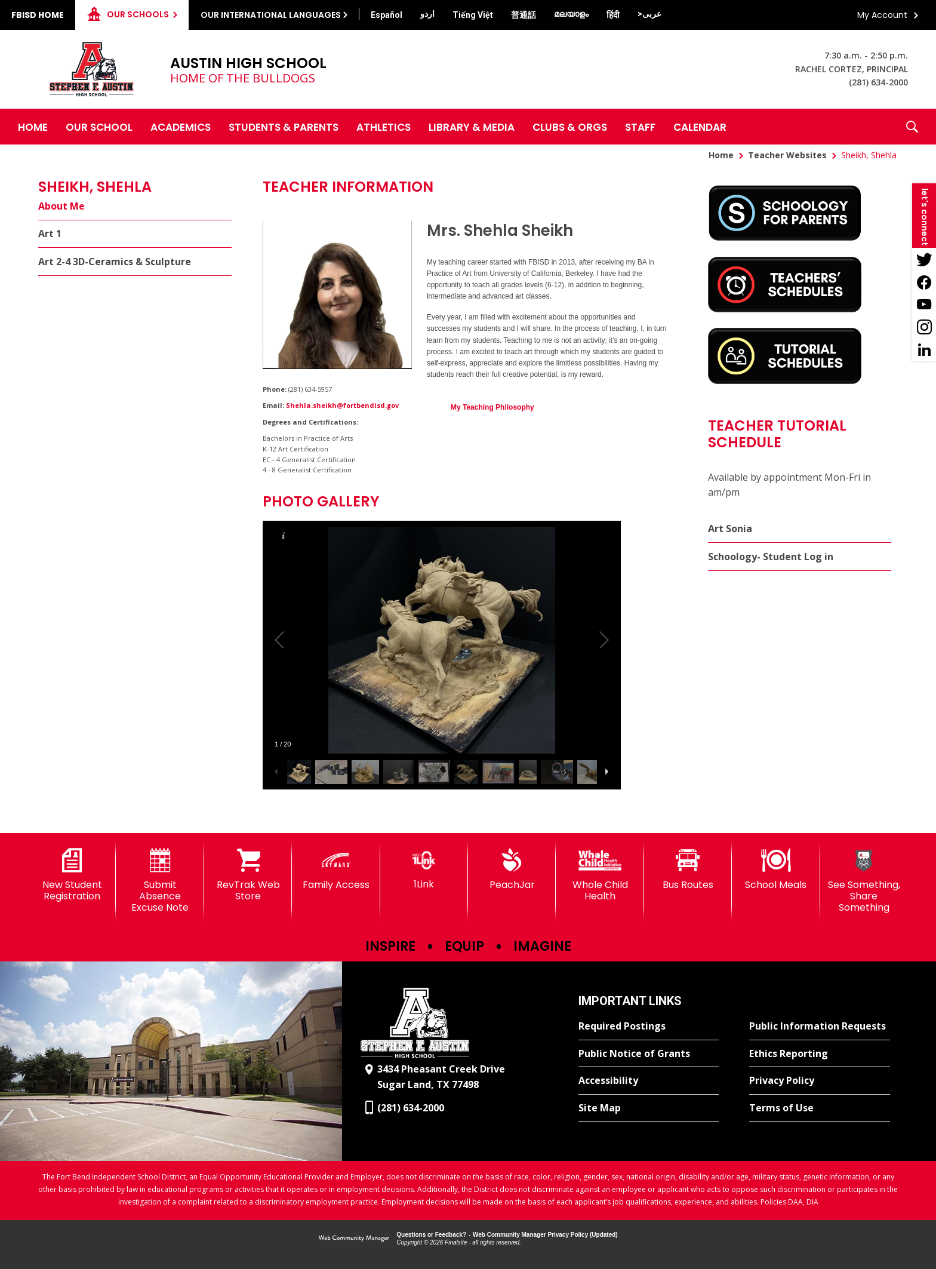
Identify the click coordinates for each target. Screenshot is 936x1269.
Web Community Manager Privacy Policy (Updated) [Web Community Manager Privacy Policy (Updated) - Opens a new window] (545, 1234)
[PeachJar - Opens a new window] (512, 869)
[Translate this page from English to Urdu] (427, 13)
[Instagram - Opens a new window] (924, 327)
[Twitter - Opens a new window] (924, 259)
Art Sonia (730, 528)
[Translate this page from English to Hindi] (613, 14)
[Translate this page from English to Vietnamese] (473, 14)
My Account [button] (882, 15)
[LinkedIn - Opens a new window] (924, 350)
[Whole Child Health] (600, 875)
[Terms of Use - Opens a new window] (819, 1108)
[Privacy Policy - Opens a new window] (819, 1081)
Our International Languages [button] (271, 15)
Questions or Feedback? (431, 1234)
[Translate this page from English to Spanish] (386, 14)
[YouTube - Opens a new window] (924, 304)
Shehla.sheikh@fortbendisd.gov (342, 405)
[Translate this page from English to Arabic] (649, 13)
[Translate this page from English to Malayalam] (571, 13)
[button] (912, 127)
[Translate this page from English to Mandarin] (523, 14)
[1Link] (424, 869)
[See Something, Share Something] (864, 881)
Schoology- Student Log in (770, 556)
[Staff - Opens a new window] (640, 127)
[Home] (33, 127)
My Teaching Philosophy (492, 407)
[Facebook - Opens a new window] (924, 282)
